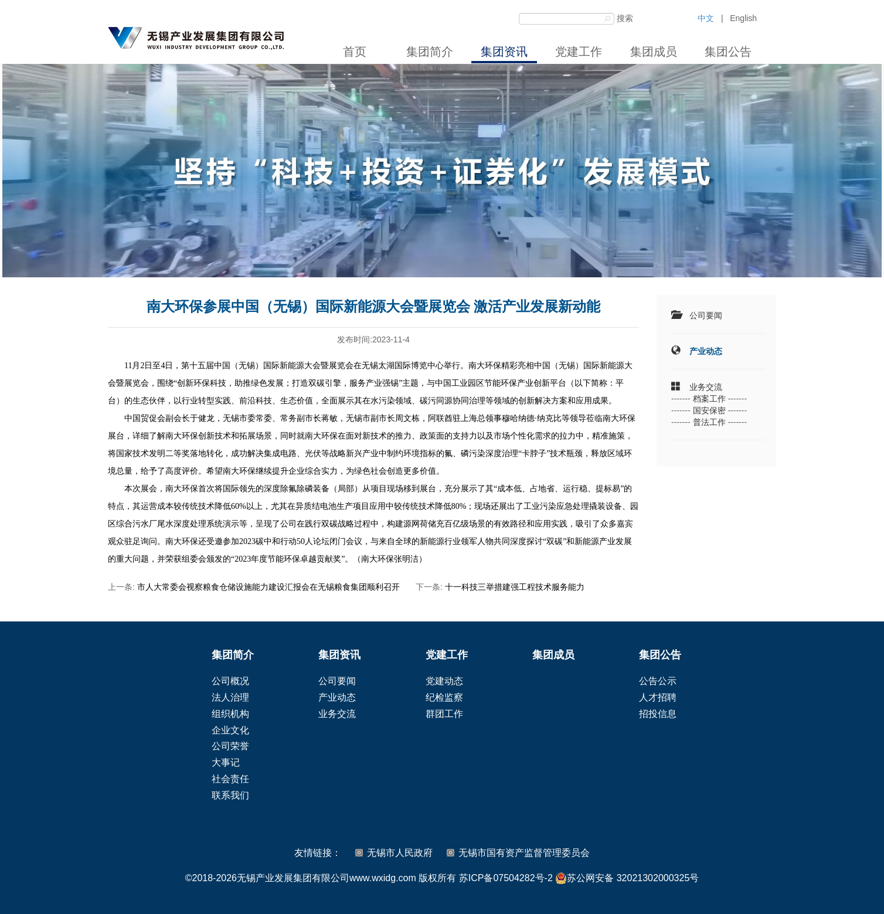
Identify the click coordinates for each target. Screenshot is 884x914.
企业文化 (230, 730)
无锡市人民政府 (400, 853)
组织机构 (230, 714)
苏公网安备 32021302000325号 (627, 878)
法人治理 (230, 697)
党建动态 (444, 681)
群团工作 (444, 714)
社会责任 (230, 779)
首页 (354, 51)
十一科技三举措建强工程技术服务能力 (514, 587)
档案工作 (709, 398)
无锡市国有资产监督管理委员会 (524, 853)
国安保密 (709, 410)
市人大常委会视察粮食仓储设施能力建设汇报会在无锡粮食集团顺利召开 (268, 587)
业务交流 (705, 387)
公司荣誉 (230, 746)
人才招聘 (657, 697)
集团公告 (728, 51)
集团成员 (653, 51)
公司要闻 (705, 315)
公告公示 (657, 681)
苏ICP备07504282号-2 (506, 878)
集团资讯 (504, 51)
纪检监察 (444, 697)
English (743, 18)
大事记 (226, 762)
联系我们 (230, 795)
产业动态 (705, 351)
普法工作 (709, 422)
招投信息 (657, 714)
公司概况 (230, 681)
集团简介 (429, 51)
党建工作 (578, 51)
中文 (706, 18)
